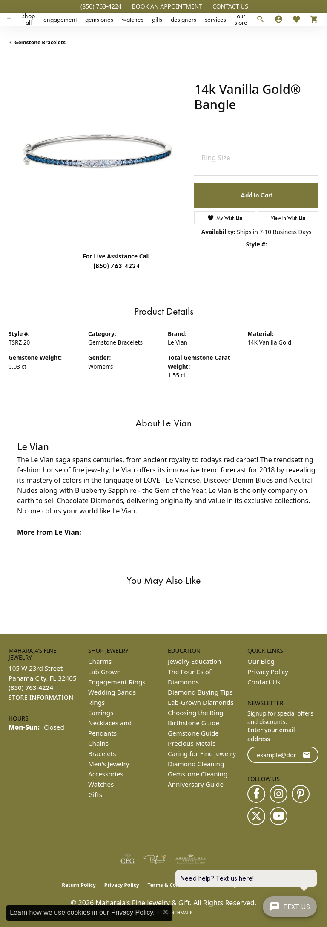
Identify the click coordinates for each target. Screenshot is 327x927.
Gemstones (99, 19)
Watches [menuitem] (101, 784)
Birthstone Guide (193, 722)
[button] (166, 6)
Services (215, 19)
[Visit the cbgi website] (127, 859)
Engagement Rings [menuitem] (117, 682)
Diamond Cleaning (196, 763)
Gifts (157, 19)
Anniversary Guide (196, 784)
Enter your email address (271, 734)
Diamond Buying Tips (200, 692)
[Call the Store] (31, 687)
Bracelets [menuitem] (102, 753)
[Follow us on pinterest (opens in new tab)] (301, 794)
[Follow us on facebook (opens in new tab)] (256, 794)
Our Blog (261, 661)
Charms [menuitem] (100, 661)
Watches (132, 19)
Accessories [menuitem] (105, 774)
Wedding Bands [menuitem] (112, 692)
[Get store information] (41, 697)
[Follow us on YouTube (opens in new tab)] (278, 816)
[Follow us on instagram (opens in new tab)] (278, 794)
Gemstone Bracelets (40, 42)
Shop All (28, 19)
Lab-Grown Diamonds (201, 702)
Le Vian (177, 342)
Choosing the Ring (196, 712)
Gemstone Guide (193, 733)
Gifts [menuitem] (95, 794)
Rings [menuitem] (96, 702)
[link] (100, 6)
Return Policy (79, 885)
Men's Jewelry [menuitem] (108, 763)
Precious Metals (191, 743)
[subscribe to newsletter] (306, 754)
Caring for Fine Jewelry (202, 753)
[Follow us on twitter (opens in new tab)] (256, 816)
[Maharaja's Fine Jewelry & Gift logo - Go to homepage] (9, 19)
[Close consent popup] (165, 912)
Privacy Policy (267, 671)
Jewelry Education (194, 661)
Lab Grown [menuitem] (104, 671)
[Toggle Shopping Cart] (311, 19)
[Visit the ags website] (191, 859)
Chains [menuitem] (98, 743)
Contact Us (263, 682)
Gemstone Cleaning (197, 774)
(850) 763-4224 (116, 265)
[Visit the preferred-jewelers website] (154, 859)
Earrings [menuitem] (100, 712)
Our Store (241, 19)
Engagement (60, 19)
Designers (183, 19)
